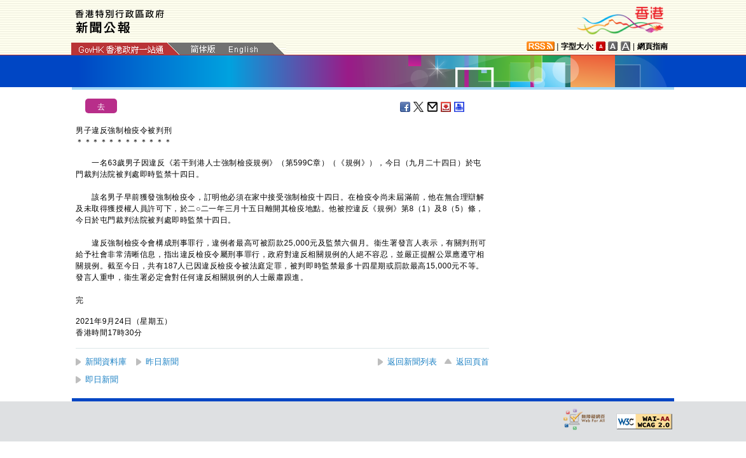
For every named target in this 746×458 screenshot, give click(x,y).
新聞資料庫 (106, 361)
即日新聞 (101, 379)
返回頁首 (472, 361)
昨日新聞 (162, 361)
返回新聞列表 (412, 361)
